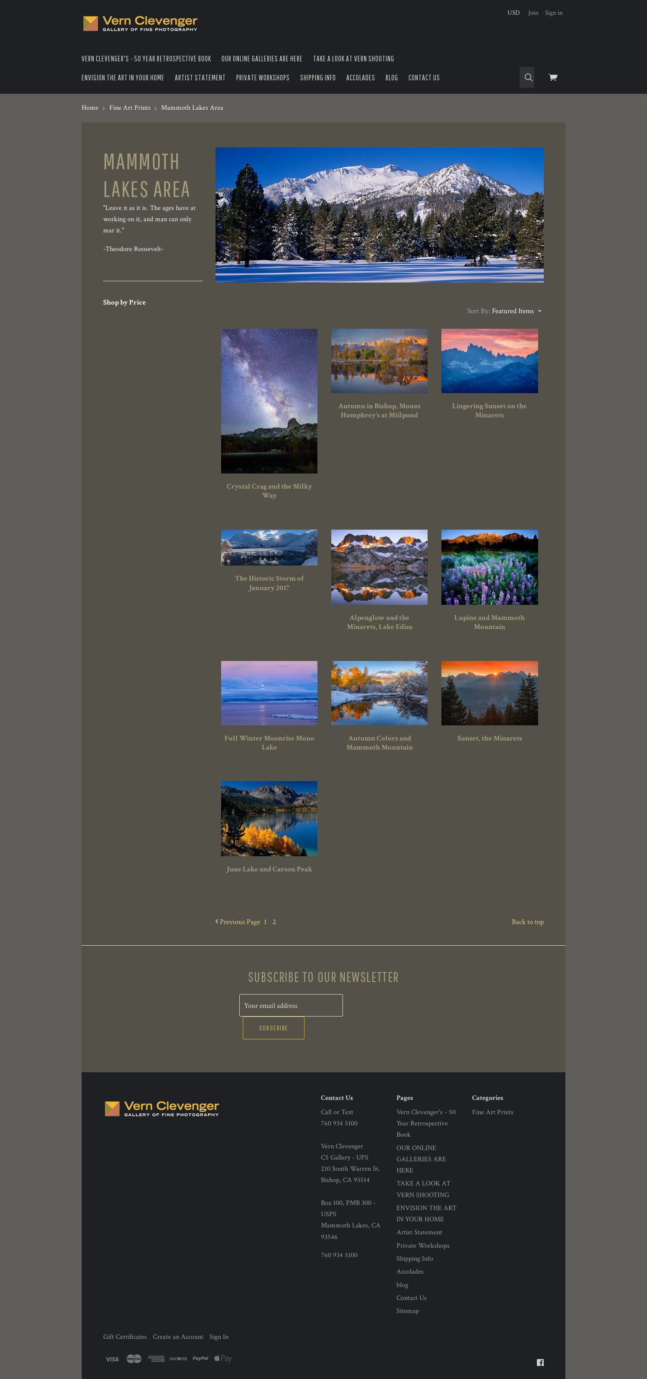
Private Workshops (263, 77)
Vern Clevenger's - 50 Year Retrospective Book (146, 58)
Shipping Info (318, 77)
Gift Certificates (125, 1314)
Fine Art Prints (493, 1089)
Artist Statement (200, 77)
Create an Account (178, 1314)
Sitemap (407, 1288)
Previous (238, 922)
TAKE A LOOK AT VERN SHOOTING (353, 58)
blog (392, 77)
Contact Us (424, 77)
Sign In (218, 1314)
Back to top (528, 922)
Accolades (360, 77)
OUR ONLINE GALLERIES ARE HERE (262, 58)
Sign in (554, 13)
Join (533, 13)
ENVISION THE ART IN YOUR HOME (123, 77)
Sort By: (478, 311)
